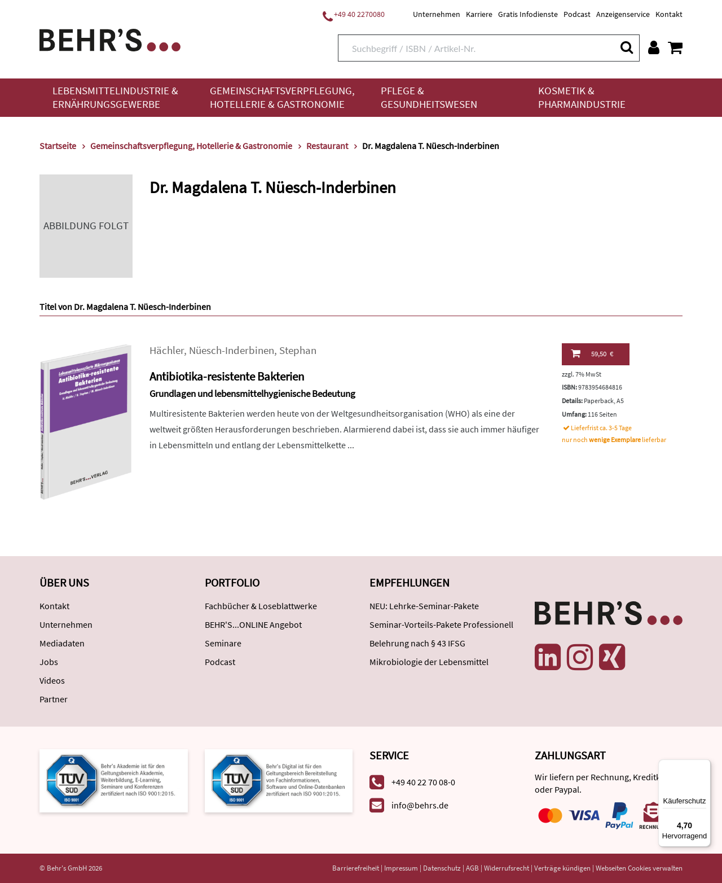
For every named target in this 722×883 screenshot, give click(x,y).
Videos (52, 680)
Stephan (297, 350)
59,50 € (592, 353)
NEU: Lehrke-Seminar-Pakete (424, 605)
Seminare (223, 643)
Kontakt (669, 14)
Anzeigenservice (623, 14)
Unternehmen (436, 14)
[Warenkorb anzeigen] (675, 47)
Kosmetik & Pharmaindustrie (582, 97)
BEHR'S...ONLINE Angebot (253, 624)
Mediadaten (62, 643)
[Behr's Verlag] (109, 38)
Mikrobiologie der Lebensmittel (428, 661)
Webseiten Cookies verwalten (639, 868)
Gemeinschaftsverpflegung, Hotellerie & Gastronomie (282, 97)
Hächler (166, 350)
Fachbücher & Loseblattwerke (261, 605)
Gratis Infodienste (528, 14)
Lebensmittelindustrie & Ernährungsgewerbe (115, 97)
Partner (53, 699)
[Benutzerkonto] (653, 47)
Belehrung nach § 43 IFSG (417, 643)
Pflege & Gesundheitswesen (429, 97)
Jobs (48, 661)
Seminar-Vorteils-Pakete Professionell (441, 624)
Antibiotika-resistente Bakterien (226, 376)
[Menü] (704, 766)
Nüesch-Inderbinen (231, 350)
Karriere (479, 14)
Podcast (577, 14)
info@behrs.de (419, 805)
